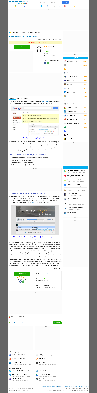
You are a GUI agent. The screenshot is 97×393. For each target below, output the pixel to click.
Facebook (77, 386)
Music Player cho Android (19, 374)
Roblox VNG (72, 131)
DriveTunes (42, 362)
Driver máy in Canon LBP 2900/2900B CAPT (73, 124)
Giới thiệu (12, 98)
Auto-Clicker (71, 65)
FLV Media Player (16, 362)
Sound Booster (72, 103)
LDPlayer (69, 138)
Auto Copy (70, 189)
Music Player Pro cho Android (20, 370)
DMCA (87, 386)
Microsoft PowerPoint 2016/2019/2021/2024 (72, 120)
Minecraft (70, 84)
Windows (15, 32)
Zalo (69, 88)
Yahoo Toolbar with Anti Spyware (76, 175)
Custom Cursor (72, 203)
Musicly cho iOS (44, 370)
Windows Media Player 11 (18, 354)
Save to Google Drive (45, 374)
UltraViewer (71, 92)
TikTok (68, 134)
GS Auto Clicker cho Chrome (75, 207)
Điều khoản (55, 386)
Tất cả (11, 6)
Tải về (25, 98)
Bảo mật (61, 386)
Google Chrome (72, 107)
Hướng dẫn (67, 386)
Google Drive (45, 101)
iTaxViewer (70, 72)
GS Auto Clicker (72, 76)
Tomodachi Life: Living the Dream (73, 96)
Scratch (70, 69)
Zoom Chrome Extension (74, 184)
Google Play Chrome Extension (76, 170)
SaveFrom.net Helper (74, 179)
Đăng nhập (43, 386)
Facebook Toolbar (72, 198)
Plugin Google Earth (73, 193)
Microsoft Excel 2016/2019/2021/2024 (72, 127)
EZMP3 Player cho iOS (18, 378)
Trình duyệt (23, 32)
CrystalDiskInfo (72, 111)
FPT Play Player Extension (18, 358)
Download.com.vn (10, 32)
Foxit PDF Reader (73, 100)
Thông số (19, 98)
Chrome (33, 202)
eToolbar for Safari (71, 212)
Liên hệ (72, 386)
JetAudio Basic (42, 358)
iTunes (40, 354)
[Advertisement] (48, 21)
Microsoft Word (72, 116)
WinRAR (70, 80)
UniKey (72, 61)
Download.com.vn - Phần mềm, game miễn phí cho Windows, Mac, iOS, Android (18, 2)
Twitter (82, 386)
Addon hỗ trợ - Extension (34, 32)
